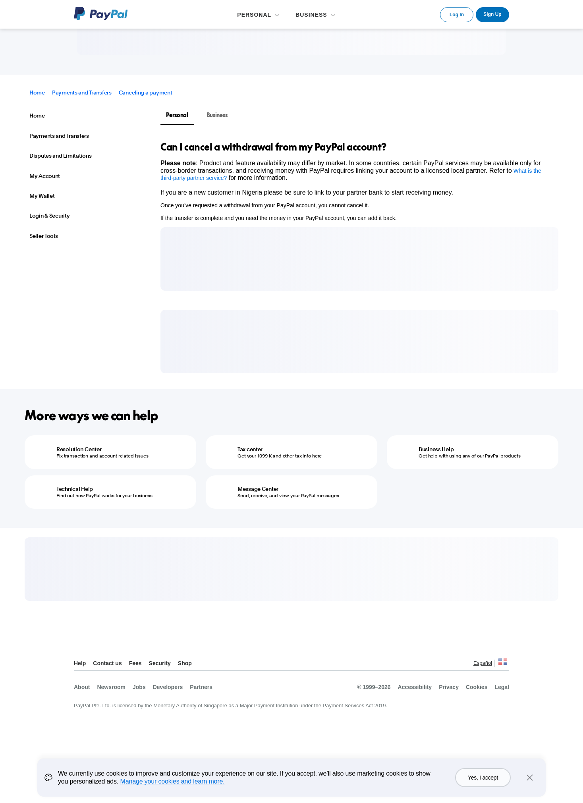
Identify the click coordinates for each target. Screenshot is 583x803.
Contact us (107, 663)
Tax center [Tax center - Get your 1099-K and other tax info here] (250, 449)
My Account (44, 176)
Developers (168, 687)
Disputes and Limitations (60, 155)
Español (482, 663)
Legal (501, 687)
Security (160, 663)
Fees (135, 663)
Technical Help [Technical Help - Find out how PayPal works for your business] (74, 489)
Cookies (476, 687)
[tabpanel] (354, 181)
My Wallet (41, 196)
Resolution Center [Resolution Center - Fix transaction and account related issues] (78, 449)
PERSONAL (254, 15)
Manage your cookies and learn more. (172, 781)
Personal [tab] (177, 115)
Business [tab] (217, 115)
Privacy (449, 687)
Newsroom (111, 687)
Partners (201, 687)
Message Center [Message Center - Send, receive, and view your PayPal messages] (257, 489)
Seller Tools (43, 236)
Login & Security (49, 215)
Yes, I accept (483, 777)
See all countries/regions (502, 663)
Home (37, 92)
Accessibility (415, 687)
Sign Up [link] (492, 14)
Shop (185, 663)
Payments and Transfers (82, 92)
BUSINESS (311, 15)
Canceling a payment (145, 92)
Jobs (139, 687)
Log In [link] (457, 14)
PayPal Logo (101, 13)
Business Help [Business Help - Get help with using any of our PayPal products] (436, 449)
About (82, 687)
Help (80, 663)
